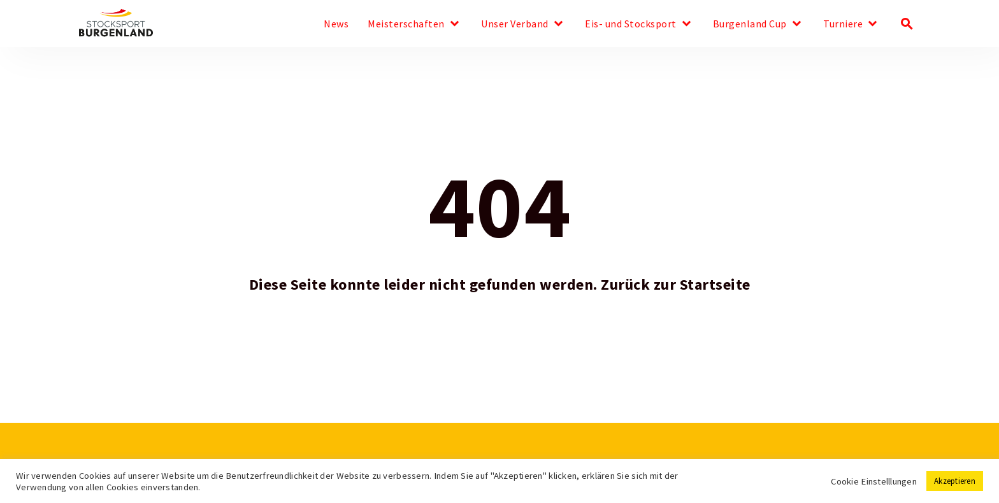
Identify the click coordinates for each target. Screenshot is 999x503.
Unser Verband (515, 24)
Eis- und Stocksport (631, 24)
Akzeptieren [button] (954, 481)
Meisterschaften (406, 24)
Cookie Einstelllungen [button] (874, 481)
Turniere (843, 24)
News (336, 24)
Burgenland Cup (750, 24)
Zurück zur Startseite (676, 284)
